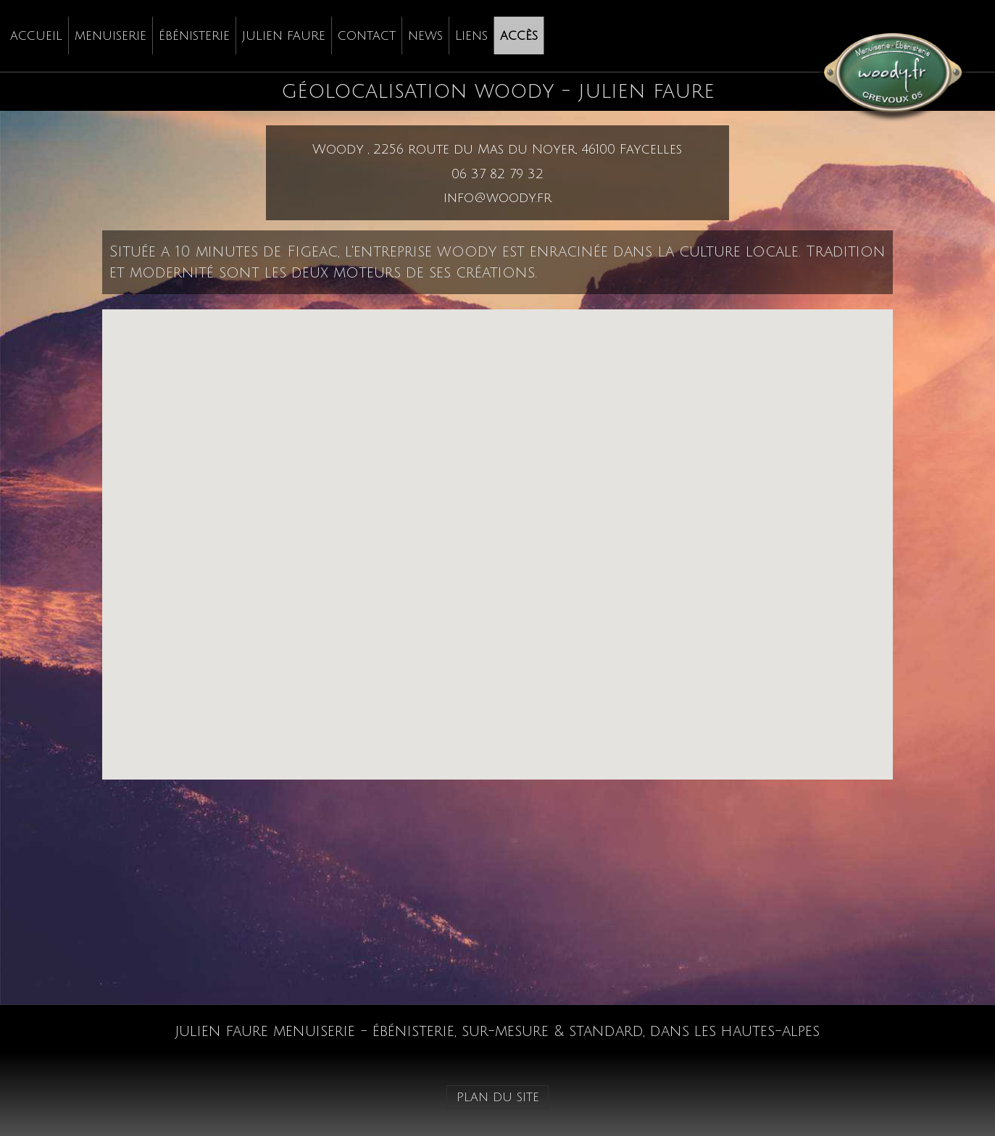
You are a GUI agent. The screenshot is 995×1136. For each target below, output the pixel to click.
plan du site (498, 1097)
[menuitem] (36, 35)
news (425, 35)
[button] (497, 531)
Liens (471, 35)
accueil (36, 35)
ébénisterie (194, 35)
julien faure (283, 35)
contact (367, 35)
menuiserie (110, 35)
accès (519, 35)
